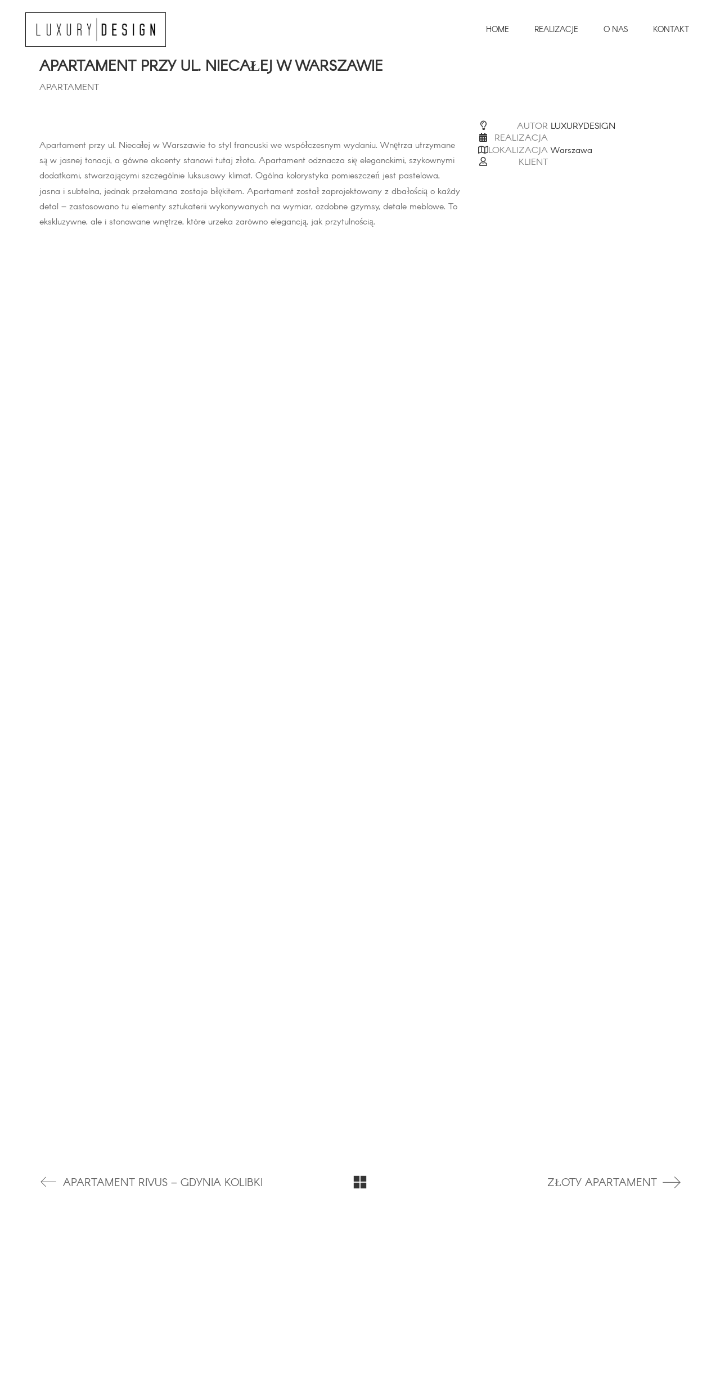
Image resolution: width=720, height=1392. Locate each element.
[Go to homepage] (95, 29)
